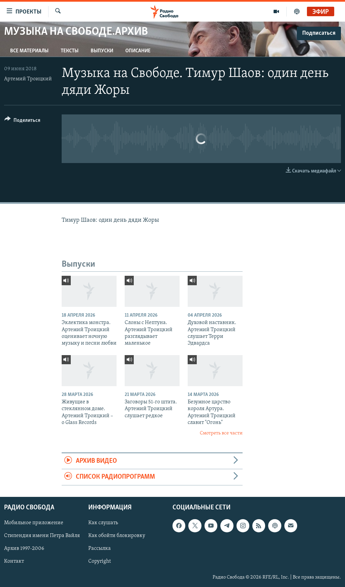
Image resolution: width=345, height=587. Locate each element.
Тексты (70, 51)
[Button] (22, 121)
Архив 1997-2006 (24, 548)
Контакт (14, 561)
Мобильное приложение (33, 523)
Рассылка (99, 548)
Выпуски (102, 51)
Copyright (99, 561)
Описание (138, 51)
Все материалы (29, 51)
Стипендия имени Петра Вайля (42, 535)
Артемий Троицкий (28, 79)
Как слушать (103, 523)
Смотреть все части (221, 433)
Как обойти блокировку (116, 535)
